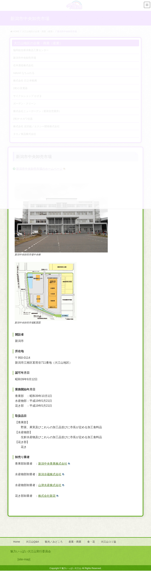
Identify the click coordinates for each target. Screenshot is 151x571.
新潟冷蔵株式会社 (51, 474)
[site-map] (24, 559)
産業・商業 (75, 541)
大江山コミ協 (108, 541)
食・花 (91, 541)
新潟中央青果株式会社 (54, 463)
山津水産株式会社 (51, 485)
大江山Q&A (32, 541)
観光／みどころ (54, 541)
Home (16, 541)
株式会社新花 (48, 495)
